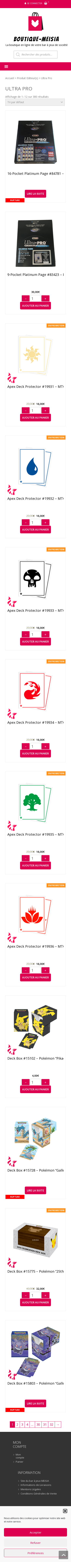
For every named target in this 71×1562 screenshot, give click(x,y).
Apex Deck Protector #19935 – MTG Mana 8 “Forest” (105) (35, 834)
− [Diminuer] (26, 299)
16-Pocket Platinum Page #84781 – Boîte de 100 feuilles (35, 174)
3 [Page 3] (22, 1424)
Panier (19, 1461)
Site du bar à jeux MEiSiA (35, 1480)
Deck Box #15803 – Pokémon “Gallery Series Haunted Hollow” (35, 1383)
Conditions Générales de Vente (39, 1493)
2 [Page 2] (17, 1424)
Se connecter (34, 3)
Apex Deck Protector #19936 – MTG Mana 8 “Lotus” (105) (35, 946)
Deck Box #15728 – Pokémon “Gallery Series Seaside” (35, 1170)
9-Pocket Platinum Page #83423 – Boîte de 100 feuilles (35, 275)
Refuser (35, 1543)
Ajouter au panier (35, 305)
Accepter (35, 1532)
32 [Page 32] (51, 1424)
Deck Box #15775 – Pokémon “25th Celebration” (35, 1271)
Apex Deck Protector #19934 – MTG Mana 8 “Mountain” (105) (35, 723)
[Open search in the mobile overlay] (35, 54)
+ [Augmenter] (45, 299)
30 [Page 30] (38, 1424)
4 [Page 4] (27, 1424)
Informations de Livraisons (36, 1485)
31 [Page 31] (45, 1424)
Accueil (9, 78)
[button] (65, 1511)
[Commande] (35, 102)
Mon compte (20, 1456)
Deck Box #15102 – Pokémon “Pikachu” (35, 1058)
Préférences (35, 1553)
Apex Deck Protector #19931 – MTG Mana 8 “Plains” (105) (35, 387)
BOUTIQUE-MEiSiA (36, 39)
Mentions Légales (31, 1489)
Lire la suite (35, 193)
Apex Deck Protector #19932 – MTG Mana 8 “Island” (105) (35, 499)
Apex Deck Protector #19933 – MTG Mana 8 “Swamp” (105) (35, 611)
